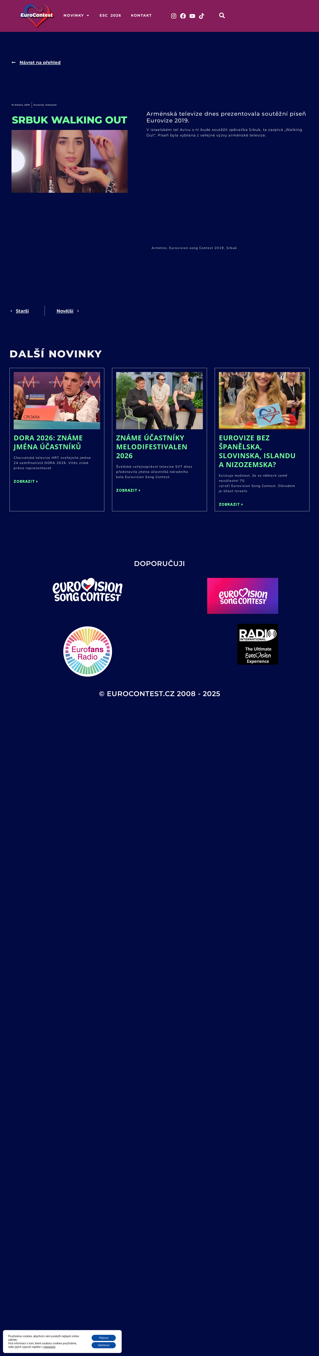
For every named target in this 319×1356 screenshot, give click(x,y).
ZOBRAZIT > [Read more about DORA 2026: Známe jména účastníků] (26, 481)
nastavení (49, 1345)
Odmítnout (101, 1344)
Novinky (76, 15)
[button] (223, 15)
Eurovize (39, 105)
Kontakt (141, 15)
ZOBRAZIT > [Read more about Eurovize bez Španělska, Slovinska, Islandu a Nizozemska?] (231, 504)
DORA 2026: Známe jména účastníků (48, 442)
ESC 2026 (110, 15)
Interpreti (51, 105)
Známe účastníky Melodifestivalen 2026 (151, 446)
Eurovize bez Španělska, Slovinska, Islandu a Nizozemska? (257, 451)
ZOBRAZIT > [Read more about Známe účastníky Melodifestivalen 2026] (128, 490)
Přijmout (101, 1336)
